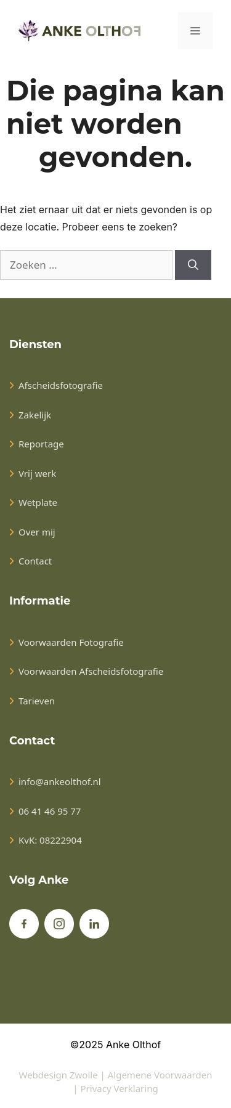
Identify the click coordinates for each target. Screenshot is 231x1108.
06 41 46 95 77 (49, 811)
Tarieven (36, 701)
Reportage (41, 444)
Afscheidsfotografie (60, 385)
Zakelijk (34, 415)
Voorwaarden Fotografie (71, 642)
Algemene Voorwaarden (160, 1075)
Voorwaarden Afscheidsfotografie (90, 671)
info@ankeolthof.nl (59, 781)
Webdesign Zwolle (58, 1075)
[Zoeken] (193, 265)
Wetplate (37, 502)
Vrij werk (37, 473)
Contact (35, 561)
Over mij (36, 532)
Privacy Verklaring (119, 1088)
